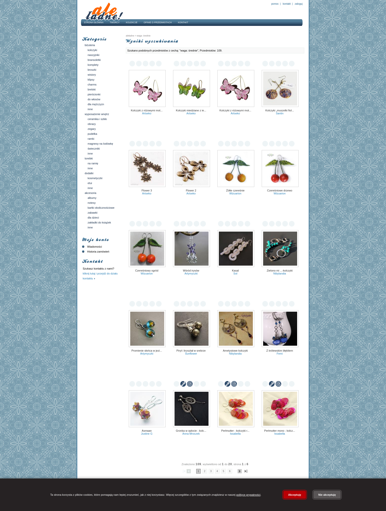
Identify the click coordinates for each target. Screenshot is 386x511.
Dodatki (89, 173)
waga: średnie (143, 35)
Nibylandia (279, 273)
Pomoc (275, 3)
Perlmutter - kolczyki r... (235, 430)
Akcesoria (90, 192)
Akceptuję (294, 494)
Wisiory (92, 74)
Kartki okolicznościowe (101, 207)
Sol (235, 273)
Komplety (93, 64)
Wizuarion (235, 193)
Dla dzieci (93, 217)
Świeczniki (94, 148)
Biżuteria (90, 45)
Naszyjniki (93, 54)
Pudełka (92, 133)
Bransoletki (94, 59)
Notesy (92, 202)
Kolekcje (131, 22)
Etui (90, 183)
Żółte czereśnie (235, 190)
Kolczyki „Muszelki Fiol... (279, 110)
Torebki (89, 158)
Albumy (92, 197)
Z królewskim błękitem (279, 350)
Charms (92, 84)
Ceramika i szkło (97, 119)
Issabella (235, 433)
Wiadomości (91, 246)
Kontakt (287, 3)
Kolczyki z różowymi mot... (147, 110)
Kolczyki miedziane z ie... (191, 110)
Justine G (146, 433)
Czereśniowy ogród (146, 270)
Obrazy (92, 123)
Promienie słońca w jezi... (146, 350)
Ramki (91, 138)
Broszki (92, 69)
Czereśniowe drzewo (279, 190)
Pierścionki (94, 94)
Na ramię (93, 163)
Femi (280, 353)
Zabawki (92, 212)
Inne (90, 109)
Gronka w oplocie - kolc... (191, 430)
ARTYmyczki (190, 273)
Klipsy (91, 79)
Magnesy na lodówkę (100, 143)
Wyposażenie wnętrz (97, 114)
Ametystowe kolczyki (235, 350)
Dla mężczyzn (96, 104)
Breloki (92, 89)
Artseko (146, 113)
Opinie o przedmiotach (158, 22)
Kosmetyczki (95, 178)
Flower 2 (191, 190)
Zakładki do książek (99, 222)
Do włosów (94, 99)
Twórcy (115, 22)
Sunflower (191, 353)
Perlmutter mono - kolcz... (279, 430)
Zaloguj (298, 3)
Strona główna (94, 22)
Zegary (92, 128)
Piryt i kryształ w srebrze (191, 350)
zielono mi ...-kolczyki (279, 270)
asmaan (147, 430)
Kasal (235, 270)
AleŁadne (130, 35)
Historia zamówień (95, 251)
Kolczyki (92, 50)
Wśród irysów (191, 270)
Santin (279, 113)
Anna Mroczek (191, 433)
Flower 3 (147, 190)
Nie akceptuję (327, 494)
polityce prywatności (248, 494)
